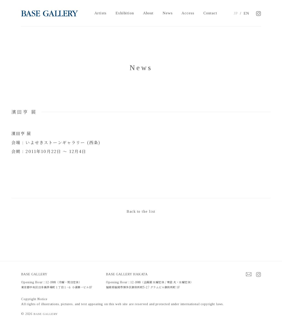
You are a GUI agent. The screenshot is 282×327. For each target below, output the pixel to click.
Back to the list (141, 211)
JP (236, 13)
